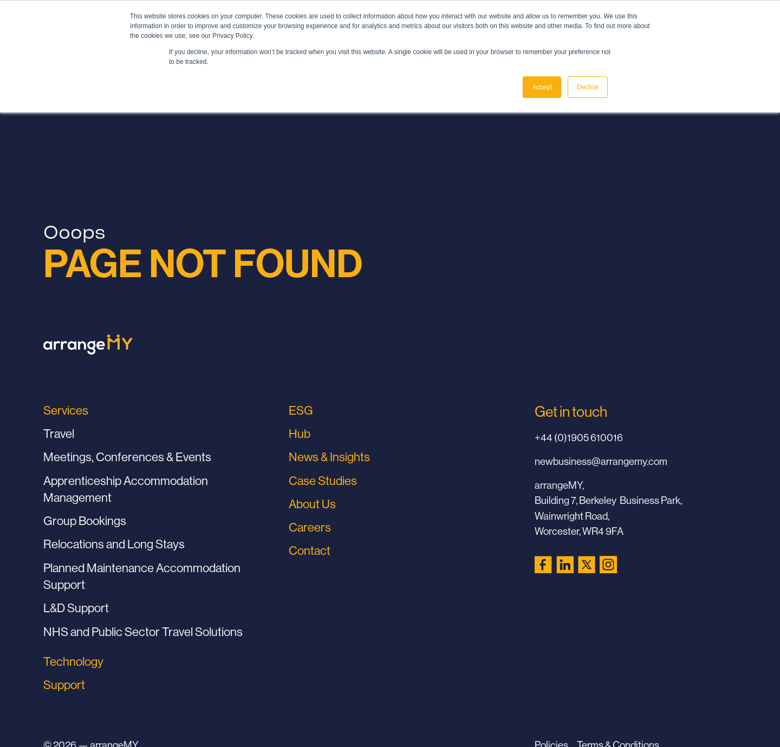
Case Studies (323, 480)
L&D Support (76, 607)
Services (65, 410)
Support (64, 684)
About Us (312, 504)
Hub (299, 433)
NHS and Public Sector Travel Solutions (143, 631)
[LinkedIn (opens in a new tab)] (565, 564)
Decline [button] (588, 87)
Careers (310, 527)
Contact (309, 550)
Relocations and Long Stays (114, 544)
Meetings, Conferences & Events (127, 456)
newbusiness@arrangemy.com (601, 461)
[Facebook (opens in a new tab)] (543, 564)
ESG (301, 410)
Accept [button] (542, 87)
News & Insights (329, 456)
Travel (58, 433)
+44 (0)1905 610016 (579, 437)
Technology (73, 661)
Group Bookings (84, 520)
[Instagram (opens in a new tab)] (608, 564)
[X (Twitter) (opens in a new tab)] (586, 564)
